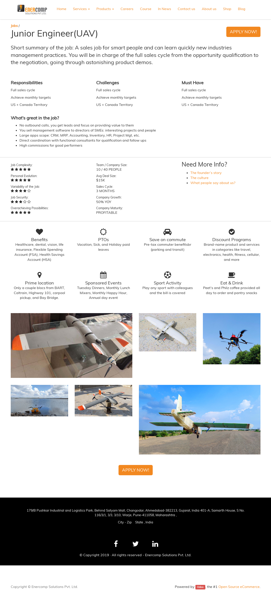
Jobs (14, 25)
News (9, 570)
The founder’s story (206, 172)
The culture (199, 177)
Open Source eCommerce (239, 586)
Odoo (200, 587)
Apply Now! (243, 31)
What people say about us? (212, 183)
